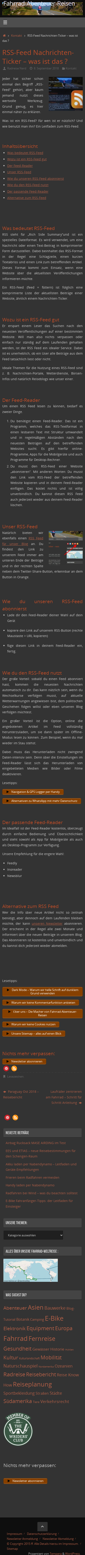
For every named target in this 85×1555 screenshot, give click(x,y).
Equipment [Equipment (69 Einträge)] (40, 1328)
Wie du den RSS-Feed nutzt (28, 185)
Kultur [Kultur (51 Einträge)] (10, 1357)
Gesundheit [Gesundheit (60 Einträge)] (17, 1348)
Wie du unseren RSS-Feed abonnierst (35, 178)
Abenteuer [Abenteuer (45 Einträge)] (15, 1307)
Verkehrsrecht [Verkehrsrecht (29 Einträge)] (54, 1401)
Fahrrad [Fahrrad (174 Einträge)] (15, 1338)
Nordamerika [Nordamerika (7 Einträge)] (46, 1366)
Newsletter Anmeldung (22, 1539)
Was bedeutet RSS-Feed (25, 153)
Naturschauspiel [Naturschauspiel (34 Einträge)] (20, 1366)
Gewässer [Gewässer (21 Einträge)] (40, 1349)
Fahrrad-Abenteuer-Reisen (39, 3)
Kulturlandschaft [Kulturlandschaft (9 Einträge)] (29, 1358)
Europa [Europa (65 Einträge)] (64, 1328)
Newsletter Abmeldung (58, 1539)
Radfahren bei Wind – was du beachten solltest (42, 1193)
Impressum (14, 1534)
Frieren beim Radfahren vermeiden (32, 1177)
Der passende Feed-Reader (28, 191)
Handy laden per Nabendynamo (30, 1185)
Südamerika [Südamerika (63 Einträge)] (17, 1401)
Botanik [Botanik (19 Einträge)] (22, 1319)
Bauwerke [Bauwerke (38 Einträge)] (55, 1308)
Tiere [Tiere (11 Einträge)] (36, 1402)
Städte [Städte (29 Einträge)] (56, 1393)
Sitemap (12, 1549)
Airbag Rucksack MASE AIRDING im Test (36, 1143)
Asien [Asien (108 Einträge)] (36, 1307)
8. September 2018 (46, 68)
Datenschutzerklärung (42, 1534)
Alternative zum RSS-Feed (26, 198)
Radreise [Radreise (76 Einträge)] (14, 1374)
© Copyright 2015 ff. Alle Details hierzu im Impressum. (43, 1544)
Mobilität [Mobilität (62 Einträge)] (51, 1357)
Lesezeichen (15, 1076)
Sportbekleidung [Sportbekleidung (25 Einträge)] (19, 1393)
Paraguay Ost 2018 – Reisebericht (21, 1094)
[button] (6, 1068)
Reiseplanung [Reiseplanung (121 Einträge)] (32, 1384)
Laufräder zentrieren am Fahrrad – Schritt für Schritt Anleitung (64, 1097)
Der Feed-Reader (20, 166)
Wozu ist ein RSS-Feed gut (27, 159)
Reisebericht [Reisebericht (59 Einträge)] (41, 1374)
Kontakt (16, 35)
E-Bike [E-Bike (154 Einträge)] (54, 1318)
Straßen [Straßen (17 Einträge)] (42, 1393)
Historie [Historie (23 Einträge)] (57, 1349)
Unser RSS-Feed (19, 172)
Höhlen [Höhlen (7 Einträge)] (69, 1349)
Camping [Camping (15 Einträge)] (37, 1319)
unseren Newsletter (47, 923)
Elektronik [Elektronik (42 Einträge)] (14, 1328)
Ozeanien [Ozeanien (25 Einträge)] (64, 1366)
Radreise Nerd (16, 68)
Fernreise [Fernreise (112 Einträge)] (42, 1338)
